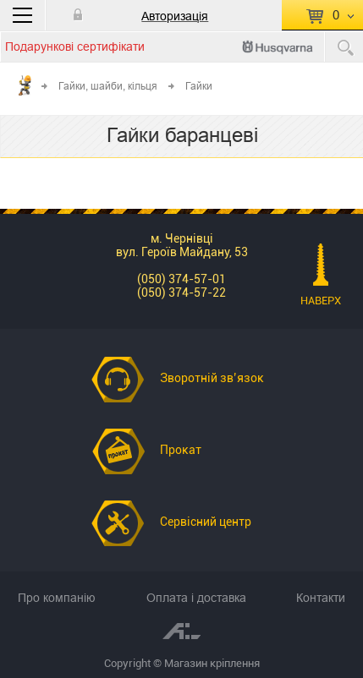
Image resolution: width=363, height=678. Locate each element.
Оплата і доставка (196, 597)
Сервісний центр (205, 521)
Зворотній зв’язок (212, 378)
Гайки (198, 85)
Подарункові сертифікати (75, 46)
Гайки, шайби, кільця (107, 85)
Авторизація (174, 16)
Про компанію (57, 597)
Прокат (180, 450)
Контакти (320, 597)
